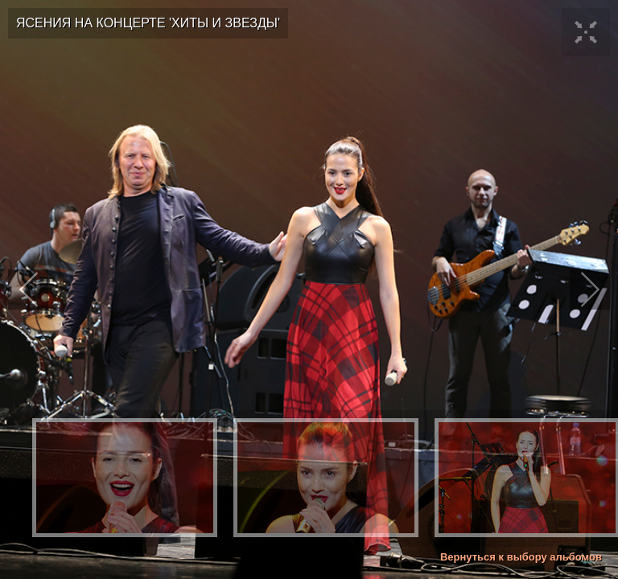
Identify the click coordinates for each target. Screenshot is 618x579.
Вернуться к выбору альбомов (521, 557)
